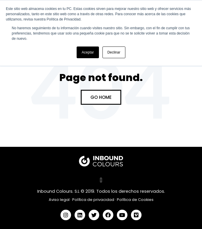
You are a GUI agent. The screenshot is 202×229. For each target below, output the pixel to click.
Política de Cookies (135, 199)
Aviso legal (59, 199)
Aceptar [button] (88, 52)
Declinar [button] (113, 52)
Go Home (101, 97)
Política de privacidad (93, 199)
